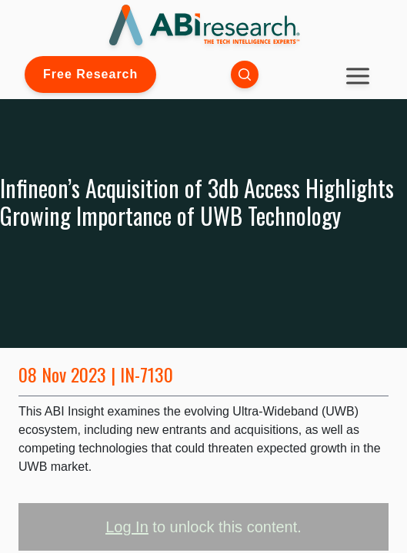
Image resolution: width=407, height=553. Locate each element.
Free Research (90, 74)
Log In (126, 526)
